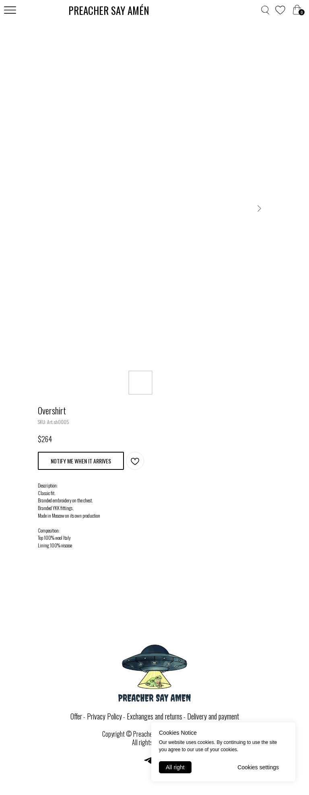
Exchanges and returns (154, 716)
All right (175, 767)
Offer (76, 716)
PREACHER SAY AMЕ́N (108, 10)
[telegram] (148, 763)
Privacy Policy (104, 716)
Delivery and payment (213, 716)
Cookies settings (258, 767)
